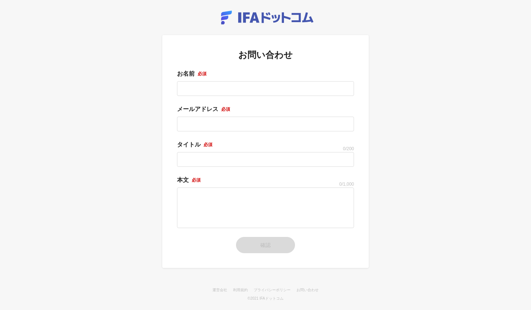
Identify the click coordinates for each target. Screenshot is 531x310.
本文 (189, 180)
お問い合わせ (307, 290)
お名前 (191, 73)
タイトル (194, 144)
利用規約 (240, 290)
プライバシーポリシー (272, 290)
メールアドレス (203, 109)
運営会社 (219, 290)
